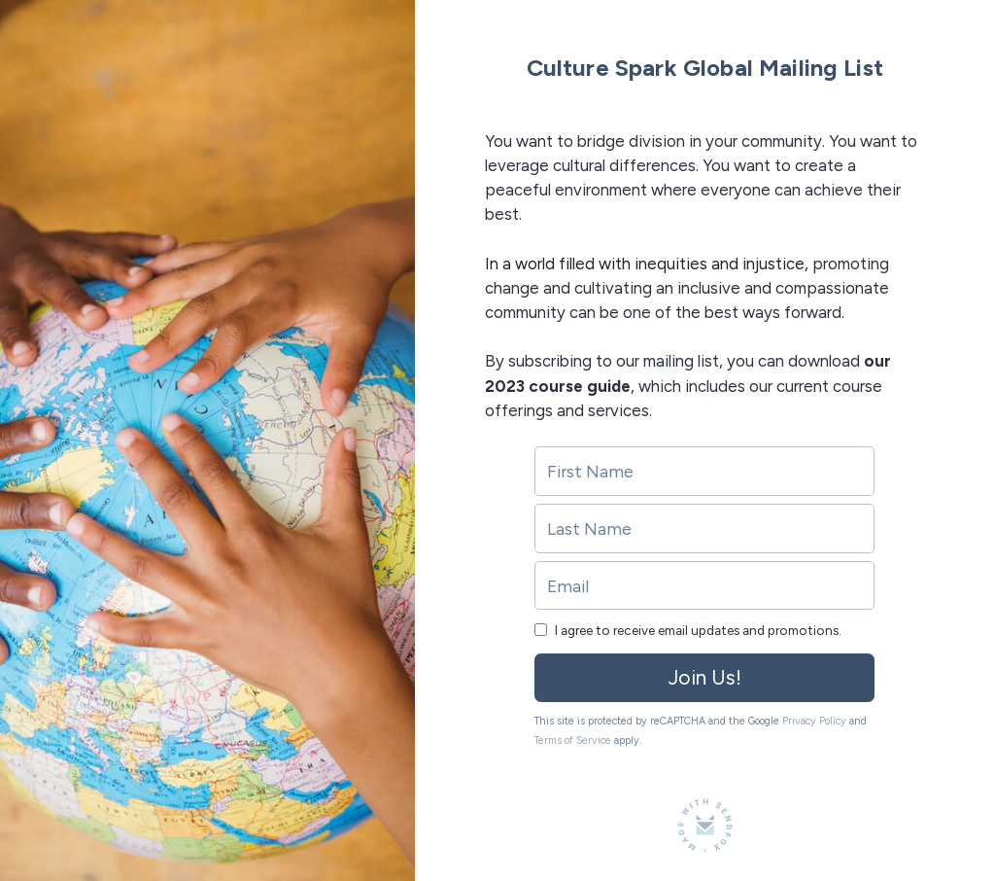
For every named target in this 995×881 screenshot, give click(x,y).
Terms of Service (572, 740)
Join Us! (705, 677)
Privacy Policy (814, 721)
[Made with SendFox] (705, 825)
